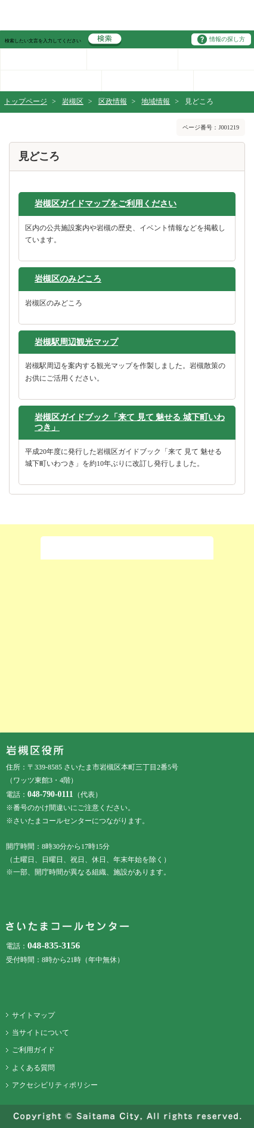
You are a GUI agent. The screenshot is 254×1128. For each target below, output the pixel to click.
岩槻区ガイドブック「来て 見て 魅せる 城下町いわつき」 (130, 422)
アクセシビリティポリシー (55, 1085)
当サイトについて (40, 1032)
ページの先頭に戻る (0, 0)
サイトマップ (33, 1015)
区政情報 (112, 101)
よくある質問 (33, 1068)
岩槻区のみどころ (68, 278)
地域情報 (155, 101)
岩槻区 (72, 101)
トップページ (25, 101)
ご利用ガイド (33, 1050)
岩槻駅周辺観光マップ (76, 342)
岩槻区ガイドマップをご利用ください (105, 203)
